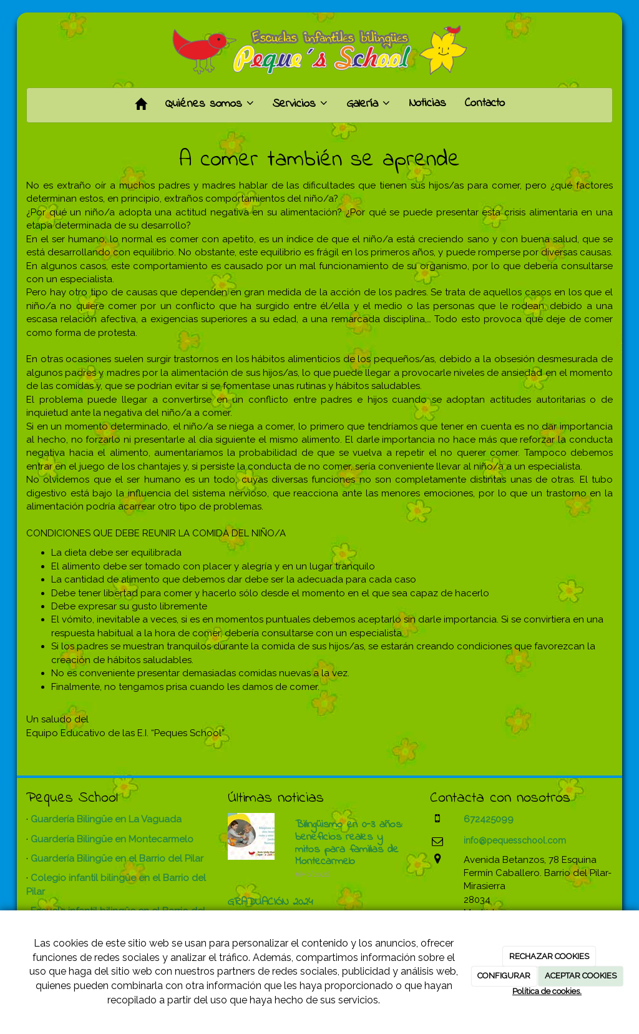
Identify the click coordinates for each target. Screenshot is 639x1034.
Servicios (300, 104)
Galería (368, 104)
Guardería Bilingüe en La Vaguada (106, 819)
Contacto (485, 103)
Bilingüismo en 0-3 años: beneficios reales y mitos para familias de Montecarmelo (348, 843)
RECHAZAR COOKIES (549, 956)
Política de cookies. (547, 991)
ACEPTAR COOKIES (581, 975)
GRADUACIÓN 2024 (270, 902)
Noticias (427, 103)
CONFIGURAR (503, 975)
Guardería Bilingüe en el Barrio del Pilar (117, 858)
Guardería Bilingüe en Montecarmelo (112, 839)
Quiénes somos (209, 104)
